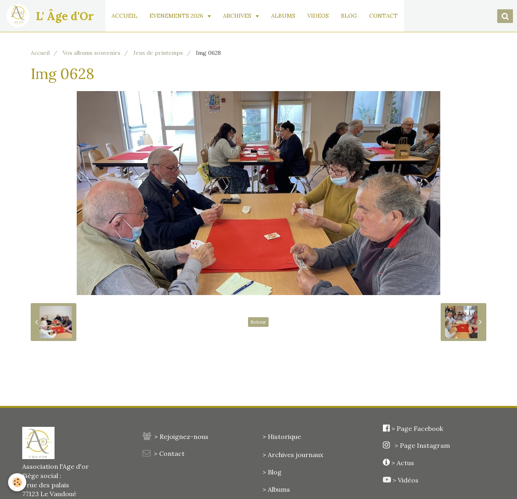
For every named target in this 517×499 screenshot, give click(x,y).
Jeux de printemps (158, 52)
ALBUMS (283, 15)
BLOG (349, 15)
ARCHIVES (238, 15)
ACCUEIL (124, 15)
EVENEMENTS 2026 (177, 15)
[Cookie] (17, 482)
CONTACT (383, 15)
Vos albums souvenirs (91, 52)
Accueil (40, 52)
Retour (258, 322)
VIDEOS (318, 15)
